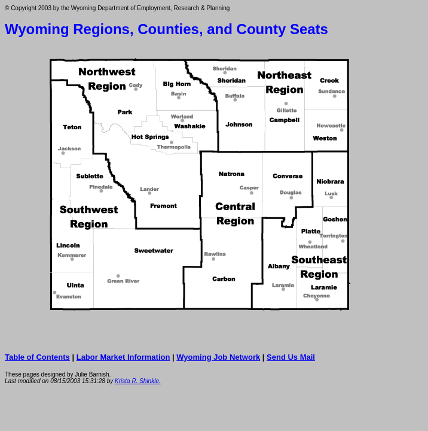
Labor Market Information (123, 357)
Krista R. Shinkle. (138, 381)
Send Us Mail (291, 357)
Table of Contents (37, 357)
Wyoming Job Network (218, 357)
